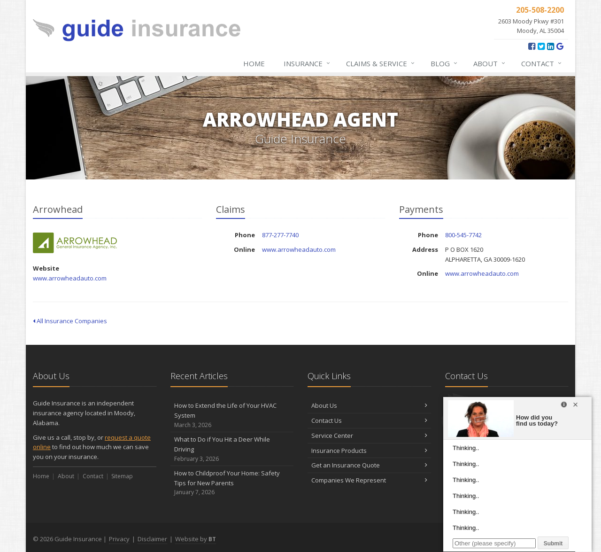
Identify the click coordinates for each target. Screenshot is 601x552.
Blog (444, 63)
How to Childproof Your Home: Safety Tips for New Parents (232, 483)
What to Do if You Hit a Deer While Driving (232, 449)
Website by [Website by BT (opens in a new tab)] (195, 539)
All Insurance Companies (70, 321)
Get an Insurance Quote (369, 465)
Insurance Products (369, 450)
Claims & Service (381, 63)
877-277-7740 (280, 235)
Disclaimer (152, 539)
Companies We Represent (369, 480)
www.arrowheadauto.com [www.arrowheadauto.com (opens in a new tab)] (70, 278)
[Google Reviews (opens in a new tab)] (559, 46)
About (489, 63)
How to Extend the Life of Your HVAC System (232, 415)
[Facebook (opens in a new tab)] (531, 46)
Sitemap (122, 476)
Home (254, 63)
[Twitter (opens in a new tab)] (541, 46)
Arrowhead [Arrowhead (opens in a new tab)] (75, 243)
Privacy (119, 539)
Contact (541, 63)
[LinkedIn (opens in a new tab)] (550, 46)
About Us (369, 405)
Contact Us (369, 420)
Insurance (307, 63)
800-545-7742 (463, 235)
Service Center (369, 435)
